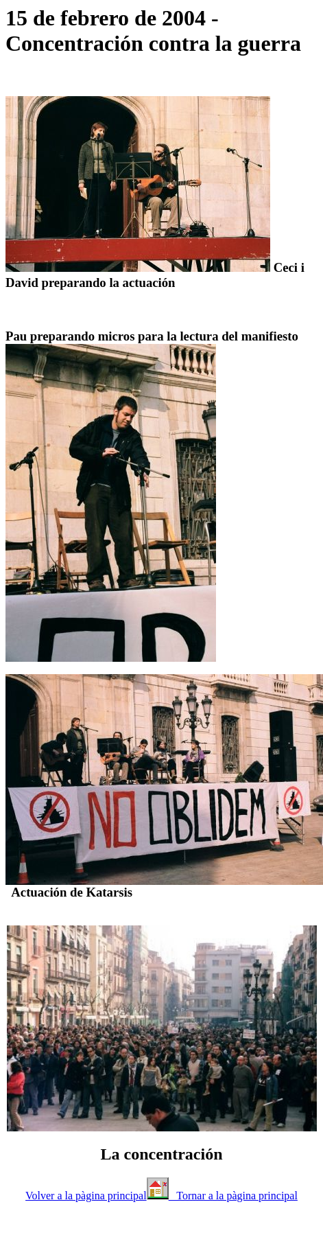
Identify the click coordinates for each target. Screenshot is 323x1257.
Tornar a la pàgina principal (233, 1195)
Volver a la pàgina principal (86, 1195)
